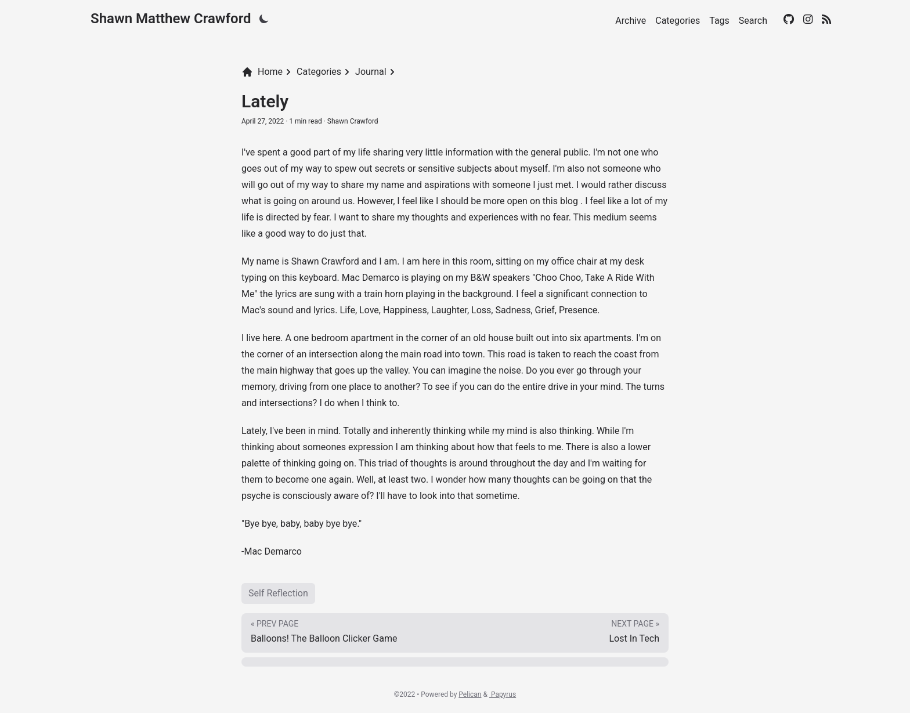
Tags (719, 20)
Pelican (469, 694)
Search (753, 20)
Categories (677, 20)
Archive (630, 20)
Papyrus (502, 694)
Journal (371, 71)
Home (262, 72)
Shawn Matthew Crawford (171, 18)
